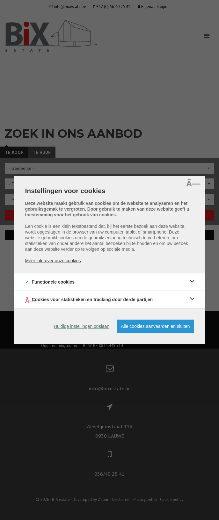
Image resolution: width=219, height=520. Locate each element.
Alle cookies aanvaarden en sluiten (155, 326)
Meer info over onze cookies (53, 260)
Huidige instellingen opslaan (81, 326)
